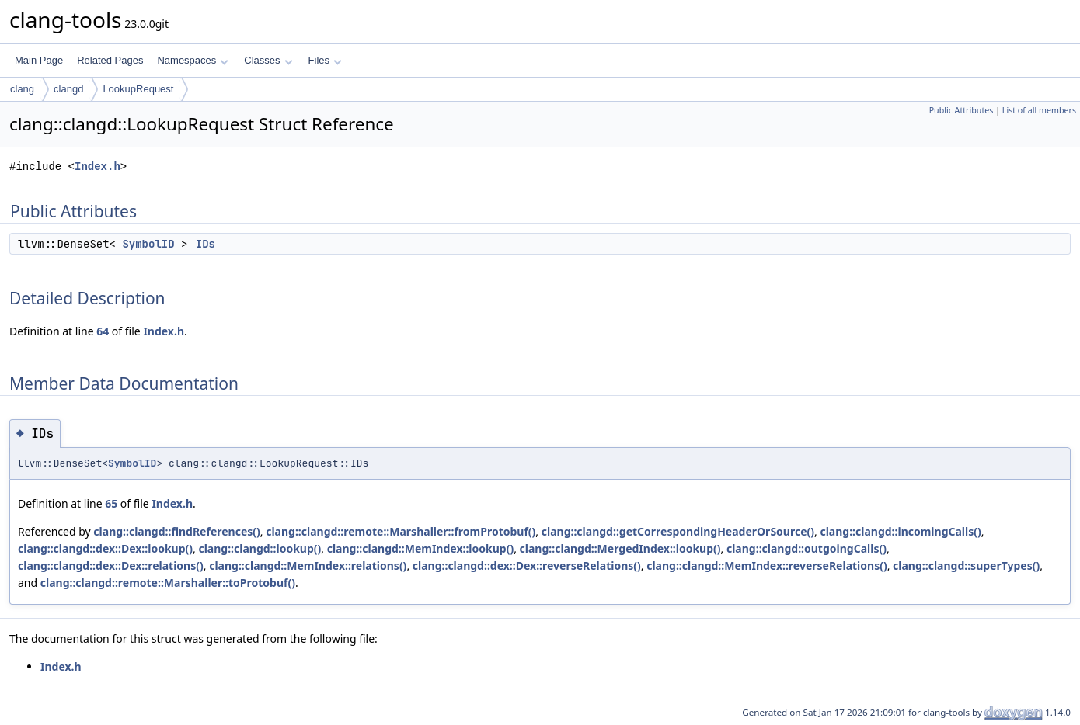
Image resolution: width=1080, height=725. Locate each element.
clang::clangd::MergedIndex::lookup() (620, 548)
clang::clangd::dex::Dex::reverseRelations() (527, 565)
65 (111, 503)
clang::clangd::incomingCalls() (900, 531)
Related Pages (110, 60)
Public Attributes (961, 110)
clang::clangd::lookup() (259, 548)
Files (325, 60)
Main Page (39, 60)
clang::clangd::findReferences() (176, 531)
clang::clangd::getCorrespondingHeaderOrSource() (678, 531)
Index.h (97, 166)
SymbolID (148, 244)
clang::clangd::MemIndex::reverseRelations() (766, 565)
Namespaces (192, 60)
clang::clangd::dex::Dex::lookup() (105, 548)
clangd (68, 89)
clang (22, 89)
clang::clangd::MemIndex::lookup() (420, 548)
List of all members (1039, 110)
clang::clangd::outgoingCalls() (806, 548)
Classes (268, 60)
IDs (205, 244)
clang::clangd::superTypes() (966, 565)
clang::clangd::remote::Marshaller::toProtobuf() (167, 582)
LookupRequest (138, 89)
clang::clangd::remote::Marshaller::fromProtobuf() (400, 531)
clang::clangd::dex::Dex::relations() (111, 565)
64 (102, 331)
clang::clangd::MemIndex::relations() (307, 565)
